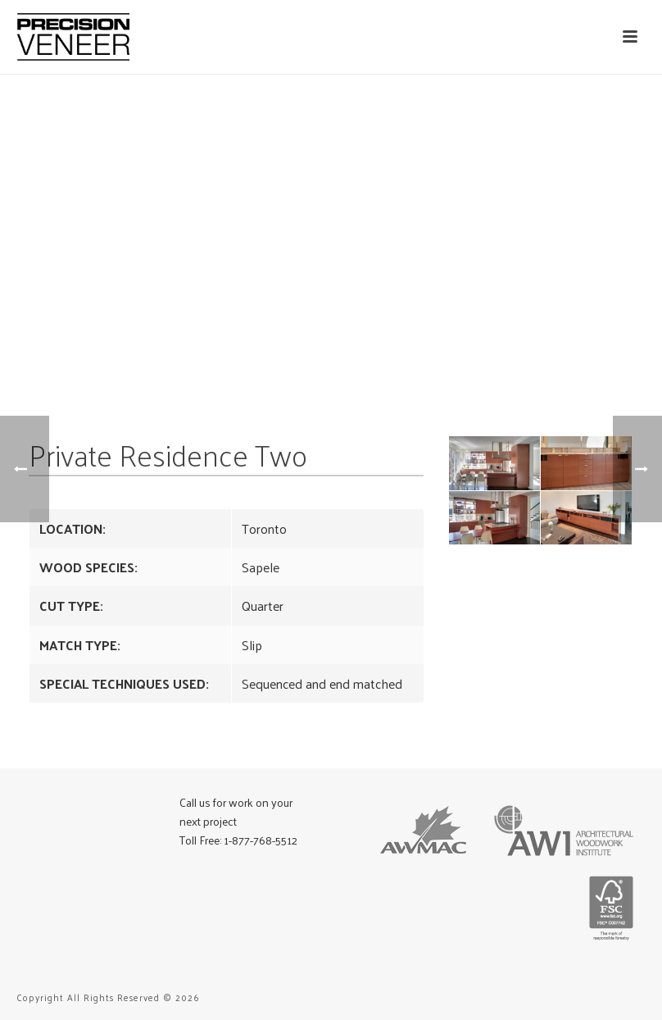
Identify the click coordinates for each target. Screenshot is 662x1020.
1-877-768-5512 (260, 840)
